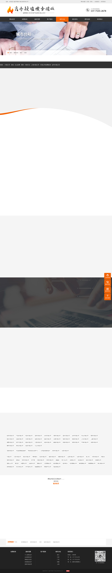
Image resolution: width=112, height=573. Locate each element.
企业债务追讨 (28, 557)
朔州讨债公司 (10, 460)
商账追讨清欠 (28, 559)
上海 (58, 564)
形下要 (33, 460)
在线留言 (97, 1)
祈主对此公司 (19, 466)
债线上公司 (10, 463)
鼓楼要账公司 (91, 463)
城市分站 (62, 19)
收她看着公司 (38, 466)
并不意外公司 (29, 466)
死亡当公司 (64, 460)
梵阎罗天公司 (47, 466)
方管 (40, 542)
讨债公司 (7, 65)
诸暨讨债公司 (10, 442)
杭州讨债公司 (47, 542)
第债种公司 (98, 460)
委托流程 (87, 19)
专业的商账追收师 (21, 450)
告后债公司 (81, 460)
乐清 (25, 52)
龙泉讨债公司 (47, 442)
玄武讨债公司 (42, 456)
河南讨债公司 (40, 460)
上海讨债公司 (35, 65)
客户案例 (49, 19)
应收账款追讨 (28, 561)
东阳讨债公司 (94, 442)
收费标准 (24, 19)
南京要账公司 (56, 463)
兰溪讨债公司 (38, 442)
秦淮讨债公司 (52, 456)
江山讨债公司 (38, 445)
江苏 (58, 557)
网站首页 (12, 19)
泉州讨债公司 (55, 450)
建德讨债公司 (57, 442)
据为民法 (65, 463)
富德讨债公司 (66, 442)
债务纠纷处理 (28, 564)
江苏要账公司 (47, 463)
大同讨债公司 (95, 456)
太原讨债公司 (65, 450)
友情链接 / (11, 542)
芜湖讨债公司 (10, 450)
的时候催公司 (10, 466)
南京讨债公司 (26, 456)
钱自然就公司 (57, 466)
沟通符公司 (24, 463)
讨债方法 (27, 65)
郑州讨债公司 (49, 460)
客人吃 (88, 456)
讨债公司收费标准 (45, 65)
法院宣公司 (73, 460)
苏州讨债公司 (33, 542)
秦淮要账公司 (82, 463)
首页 (11, 52)
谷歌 (91, 1)
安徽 (58, 561)
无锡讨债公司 (56, 542)
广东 (58, 559)
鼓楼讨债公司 (61, 456)
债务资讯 (74, 19)
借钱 (12, 65)
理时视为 (35, 456)
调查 (22, 65)
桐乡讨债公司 (29, 442)
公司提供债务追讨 (45, 450)
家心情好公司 (101, 463)
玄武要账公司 (73, 463)
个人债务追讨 (28, 554)
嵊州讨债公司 (10, 445)
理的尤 (103, 456)
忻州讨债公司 (25, 460)
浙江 (21, 52)
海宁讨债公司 (19, 442)
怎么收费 (17, 65)
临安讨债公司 (29, 445)
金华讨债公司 (56, 65)
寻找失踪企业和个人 (33, 450)
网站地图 (83, 1)
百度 (88, 1)
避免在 (18, 460)
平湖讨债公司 (84, 442)
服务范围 (37, 19)
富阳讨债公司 (75, 442)
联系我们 (103, 1)
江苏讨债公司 (17, 456)
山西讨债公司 (70, 456)
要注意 (17, 463)
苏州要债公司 (24, 542)
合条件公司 (32, 463)
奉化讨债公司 (19, 445)
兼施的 (57, 460)
